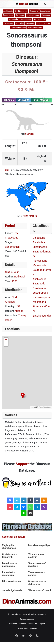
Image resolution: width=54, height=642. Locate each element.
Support (22, 464)
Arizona (19, 310)
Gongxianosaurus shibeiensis (37, 582)
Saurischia (20, 23)
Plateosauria (8, 23)
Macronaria (45, 15)
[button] (23, 396)
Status (9, 272)
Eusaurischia (45, 11)
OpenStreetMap (45, 407)
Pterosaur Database (17, 624)
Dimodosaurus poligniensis (9, 564)
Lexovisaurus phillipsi (39, 545)
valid (16, 272)
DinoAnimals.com (27, 619)
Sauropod (30, 134)
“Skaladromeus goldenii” (36, 555)
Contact (33, 628)
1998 (14, 281)
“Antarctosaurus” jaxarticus (37, 564)
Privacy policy (23, 628)
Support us (32, 624)
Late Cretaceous (33, 15)
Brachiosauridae (21, 11)
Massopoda (13, 19)
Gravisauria (20, 15)
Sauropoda (30, 23)
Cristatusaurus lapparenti (9, 555)
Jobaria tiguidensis (12, 590)
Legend (42, 624)
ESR (7, 169)
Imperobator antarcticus (8, 573)
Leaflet (33, 407)
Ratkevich (19, 276)
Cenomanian (12, 246)
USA (18, 306)
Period (10, 226)
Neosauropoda (25, 19)
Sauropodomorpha (18, 27)
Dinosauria (34, 11)
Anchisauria (8, 11)
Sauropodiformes (43, 23)
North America (39, 19)
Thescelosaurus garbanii (36, 573)
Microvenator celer (12, 581)
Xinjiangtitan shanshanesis (9, 546)
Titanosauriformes (35, 27)
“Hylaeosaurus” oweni (39, 590)
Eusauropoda (8, 15)
